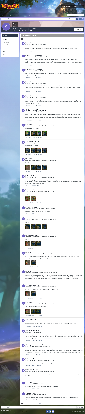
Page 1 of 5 (41, 39)
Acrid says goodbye (30, 319)
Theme (9, 411)
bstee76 (35, 191)
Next (33, 39)
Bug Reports (43, 44)
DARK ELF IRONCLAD (31, 207)
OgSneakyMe (36, 346)
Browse (5, 15)
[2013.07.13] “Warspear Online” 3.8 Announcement (39, 176)
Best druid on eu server (31, 218)
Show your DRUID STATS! (32, 124)
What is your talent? (30, 382)
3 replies (38, 399)
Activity (13, 15)
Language (3, 411)
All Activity (5, 35)
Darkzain (35, 219)
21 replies (38, 51)
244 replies (40, 185)
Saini (34, 394)
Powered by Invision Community (77, 411)
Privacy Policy (14, 411)
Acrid (26, 44)
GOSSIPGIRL (36, 383)
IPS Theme (3, 410)
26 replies (39, 326)
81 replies (38, 231)
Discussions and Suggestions (49, 126)
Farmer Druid (28, 252)
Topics (4, 51)
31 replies (39, 389)
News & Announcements (48, 177)
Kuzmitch (35, 177)
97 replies (39, 354)
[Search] (69, 15)
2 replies (38, 65)
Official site (32, 15)
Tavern (45, 383)
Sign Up (75, 6)
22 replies (38, 267)
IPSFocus (9, 410)
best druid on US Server (31, 190)
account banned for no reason (33, 55)
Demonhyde (36, 254)
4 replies (38, 213)
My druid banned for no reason (33, 42)
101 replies (39, 202)
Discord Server (22, 15)
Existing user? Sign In (67, 6)
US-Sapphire (43, 321)
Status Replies (6, 44)
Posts (4, 54)
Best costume (51, 208)
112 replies (39, 137)
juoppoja (35, 126)
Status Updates (6, 42)
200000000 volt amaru (38, 208)
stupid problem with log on (32, 393)
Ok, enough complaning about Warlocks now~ (37, 345)
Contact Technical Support (24, 411)
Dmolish (35, 56)
